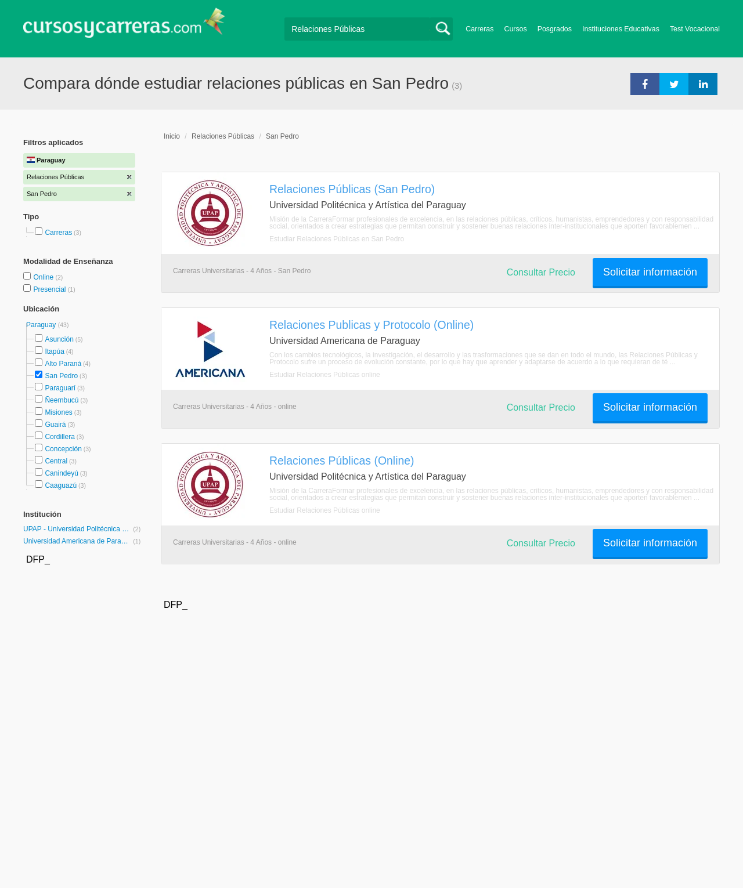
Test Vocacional (695, 29)
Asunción (59, 339)
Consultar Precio (541, 272)
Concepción (63, 449)
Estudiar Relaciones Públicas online (324, 375)
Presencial (50, 289)
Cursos (515, 29)
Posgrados (555, 29)
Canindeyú (61, 473)
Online (44, 277)
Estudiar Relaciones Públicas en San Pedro (336, 239)
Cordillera (59, 437)
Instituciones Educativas (620, 29)
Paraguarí (60, 388)
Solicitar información (650, 272)
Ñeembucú (61, 400)
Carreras (479, 29)
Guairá (55, 425)
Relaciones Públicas (223, 136)
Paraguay (42, 325)
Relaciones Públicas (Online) (341, 460)
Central (56, 461)
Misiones (58, 412)
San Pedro (61, 376)
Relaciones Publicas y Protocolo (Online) (371, 324)
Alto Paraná (63, 364)
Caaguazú (61, 485)
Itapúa (54, 351)
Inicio (172, 136)
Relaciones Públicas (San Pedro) (352, 189)
